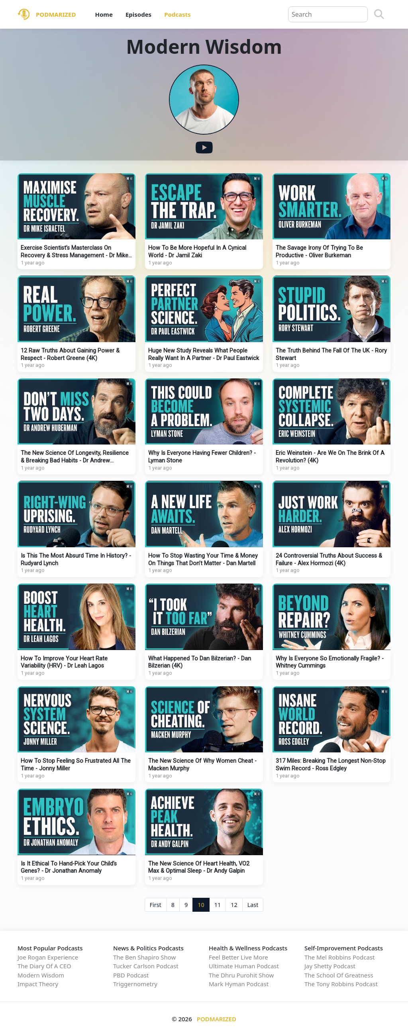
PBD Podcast (131, 975)
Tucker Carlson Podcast (145, 966)
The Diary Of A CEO (44, 966)
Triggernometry (135, 984)
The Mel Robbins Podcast (339, 957)
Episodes (138, 14)
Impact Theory (38, 984)
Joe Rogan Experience (48, 957)
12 (234, 905)
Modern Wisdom (41, 975)
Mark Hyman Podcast (239, 984)
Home (103, 14)
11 (217, 905)
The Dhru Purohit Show (241, 975)
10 (201, 905)
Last (253, 905)
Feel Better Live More (238, 957)
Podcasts (177, 14)
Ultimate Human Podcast (244, 966)
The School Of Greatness (338, 975)
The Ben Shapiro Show (144, 957)
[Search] (379, 14)
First (155, 905)
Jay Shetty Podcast (329, 966)
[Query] (328, 14)
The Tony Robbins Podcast (341, 984)
